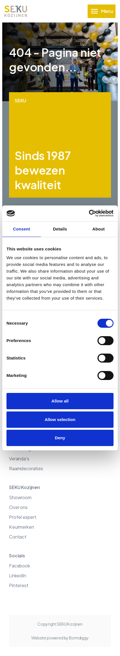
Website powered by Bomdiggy (60, 637)
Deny (60, 437)
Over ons (18, 507)
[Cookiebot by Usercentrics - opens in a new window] (89, 213)
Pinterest (18, 585)
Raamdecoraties (26, 468)
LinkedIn (17, 575)
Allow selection (60, 419)
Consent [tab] (21, 229)
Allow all (60, 401)
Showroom (20, 497)
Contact (17, 536)
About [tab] (98, 229)
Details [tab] (60, 229)
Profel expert (22, 517)
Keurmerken (21, 527)
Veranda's (19, 458)
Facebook (19, 565)
